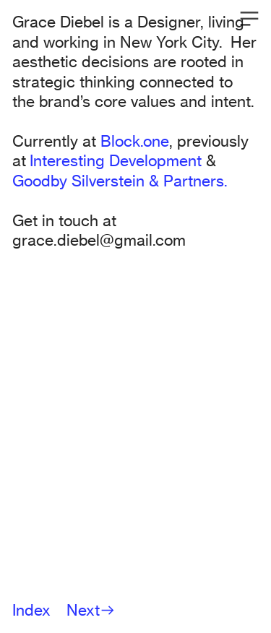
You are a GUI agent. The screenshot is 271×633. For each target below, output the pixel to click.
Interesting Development (116, 160)
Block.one (134, 141)
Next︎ (91, 609)
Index (31, 609)
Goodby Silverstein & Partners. (120, 180)
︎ (249, 19)
